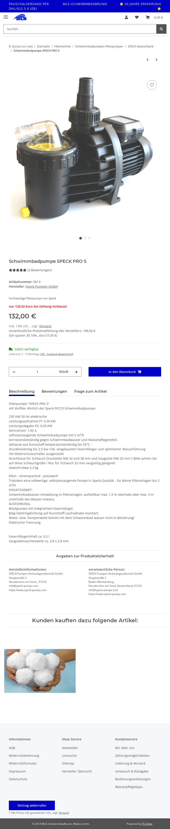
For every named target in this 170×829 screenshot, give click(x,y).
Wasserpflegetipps (129, 787)
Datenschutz (18, 779)
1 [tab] (80, 238)
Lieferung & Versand (130, 763)
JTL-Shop (147, 824)
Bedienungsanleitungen (133, 779)
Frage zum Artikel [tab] (90, 391)
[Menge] (37, 371)
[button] (126, 17)
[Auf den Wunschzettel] (152, 85)
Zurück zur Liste (22, 46)
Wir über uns (125, 748)
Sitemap (68, 763)
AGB (12, 748)
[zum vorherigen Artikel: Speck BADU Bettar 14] (147, 59)
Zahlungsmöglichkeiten (132, 755)
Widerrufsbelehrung (24, 755)
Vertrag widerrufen (31, 805)
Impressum (17, 771)
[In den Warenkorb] (12, 74)
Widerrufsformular (23, 763)
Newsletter (70, 748)
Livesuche (69, 755)
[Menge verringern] (14, 371)
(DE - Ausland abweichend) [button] (56, 354)
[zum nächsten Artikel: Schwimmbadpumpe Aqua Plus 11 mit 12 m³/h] (156, 59)
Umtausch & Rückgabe (132, 771)
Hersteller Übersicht (77, 771)
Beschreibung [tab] (22, 391)
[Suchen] (161, 29)
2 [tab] (85, 238)
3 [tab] (89, 238)
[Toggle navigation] (6, 15)
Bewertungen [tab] (54, 391)
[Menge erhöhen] (76, 371)
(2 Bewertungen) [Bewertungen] (30, 270)
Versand (45, 326)
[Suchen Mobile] (80, 29)
